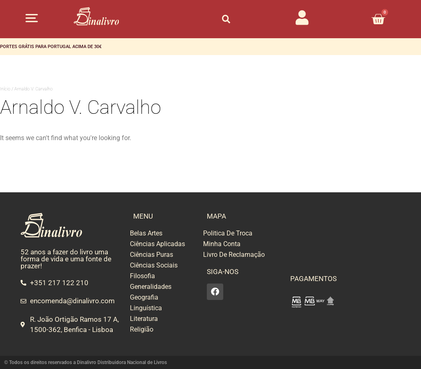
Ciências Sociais (154, 265)
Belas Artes (146, 233)
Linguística (146, 308)
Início (5, 89)
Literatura (144, 319)
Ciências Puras (151, 254)
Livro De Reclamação (234, 254)
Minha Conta (222, 244)
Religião (141, 329)
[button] (31, 18)
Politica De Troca (227, 233)
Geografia (144, 297)
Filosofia (142, 276)
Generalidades (150, 287)
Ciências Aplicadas (157, 244)
